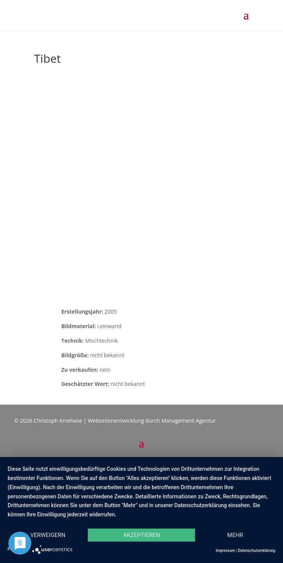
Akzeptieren (141, 535)
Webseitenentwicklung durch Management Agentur (152, 420)
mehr (235, 535)
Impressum (225, 550)
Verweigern (47, 535)
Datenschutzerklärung (256, 550)
